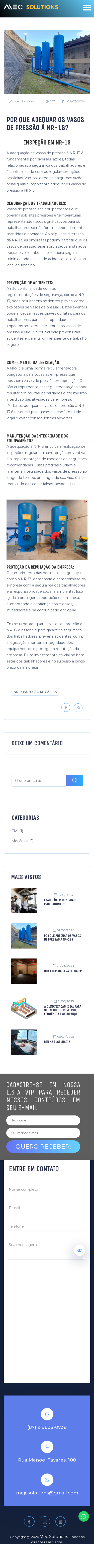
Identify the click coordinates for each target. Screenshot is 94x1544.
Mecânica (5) (22, 825)
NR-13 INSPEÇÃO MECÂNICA (34, 692)
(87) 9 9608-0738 (47, 1412)
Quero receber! (43, 1131)
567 (50, 101)
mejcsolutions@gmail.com (47, 1478)
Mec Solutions (21, 101)
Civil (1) (17, 815)
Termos (51, 1531)
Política (30, 1531)
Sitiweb (74, 1531)
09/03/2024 (73, 101)
